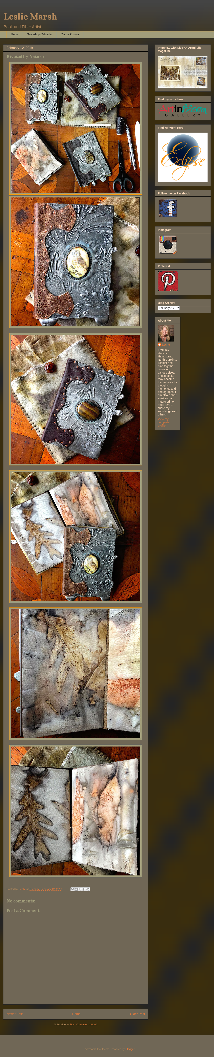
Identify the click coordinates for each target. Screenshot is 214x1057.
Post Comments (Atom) (83, 1024)
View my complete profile (163, 422)
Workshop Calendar (39, 35)
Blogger (129, 1049)
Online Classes (70, 35)
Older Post (137, 1014)
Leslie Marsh (30, 16)
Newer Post (14, 1014)
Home (14, 35)
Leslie (166, 344)
